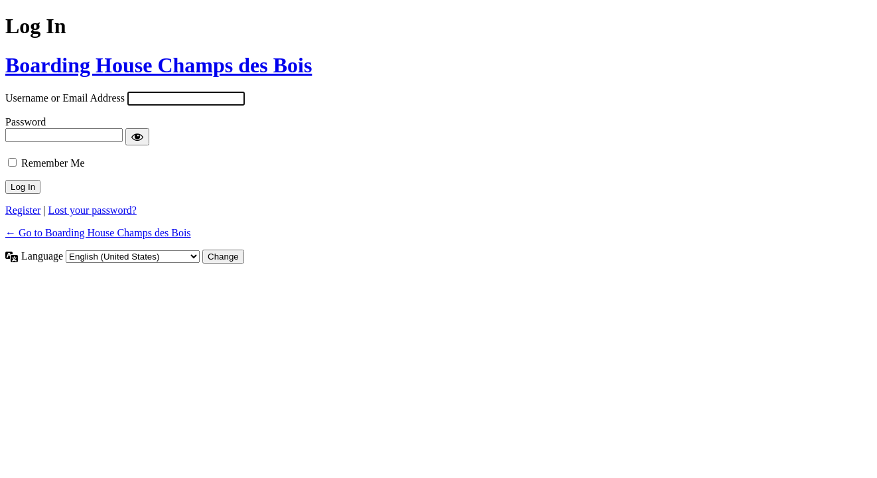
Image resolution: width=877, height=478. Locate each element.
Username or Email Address (65, 98)
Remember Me (53, 163)
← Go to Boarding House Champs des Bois (98, 232)
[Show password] (137, 136)
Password (25, 121)
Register (22, 210)
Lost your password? (92, 210)
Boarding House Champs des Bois (158, 65)
